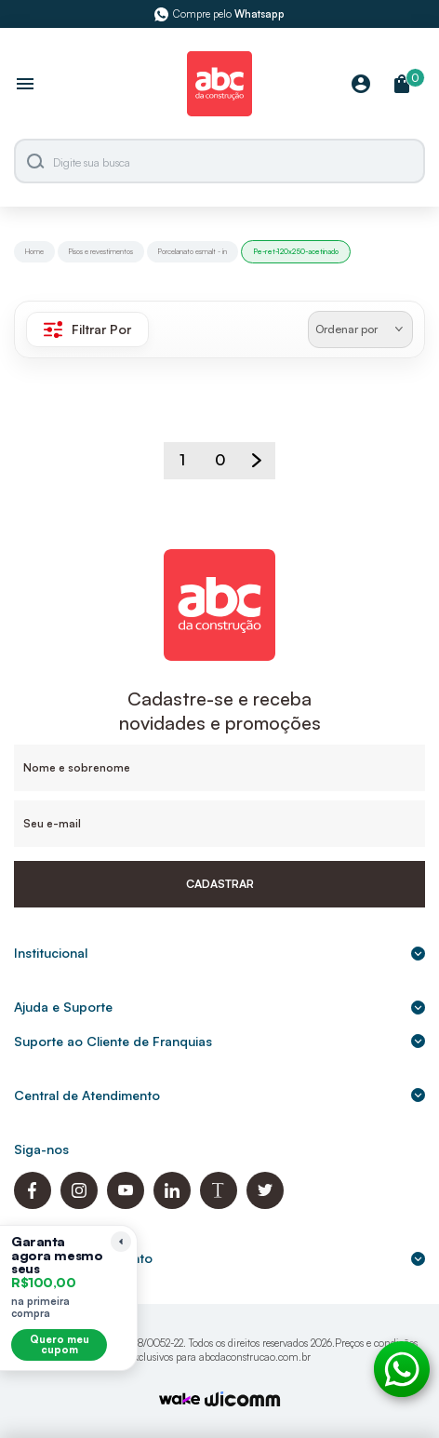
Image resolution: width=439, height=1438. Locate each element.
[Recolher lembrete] (121, 1241)
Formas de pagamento (219, 1258)
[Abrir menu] (25, 86)
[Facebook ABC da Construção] (32, 1204)
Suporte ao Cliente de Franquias (219, 1041)
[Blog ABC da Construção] (218, 1204)
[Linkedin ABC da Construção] (172, 1204)
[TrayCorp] (179, 1400)
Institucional (219, 953)
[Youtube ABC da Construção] (125, 1204)
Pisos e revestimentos (101, 251)
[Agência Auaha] (243, 1401)
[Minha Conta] (361, 85)
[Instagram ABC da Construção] (79, 1204)
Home (34, 251)
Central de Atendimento (219, 1095)
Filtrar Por (87, 329)
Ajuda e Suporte (219, 1007)
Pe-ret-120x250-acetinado (296, 251)
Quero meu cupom (59, 1344)
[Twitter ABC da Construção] (265, 1204)
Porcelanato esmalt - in (192, 251)
